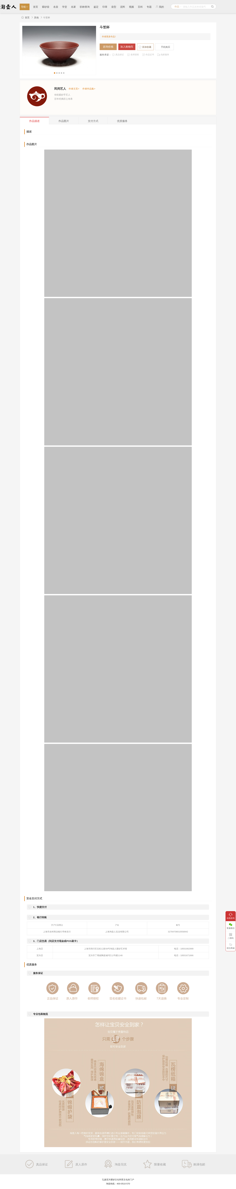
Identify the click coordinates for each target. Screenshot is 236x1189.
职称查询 (85, 6)
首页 (35, 6)
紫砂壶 (45, 6)
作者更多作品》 (109, 36)
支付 (93, 121)
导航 (24, 6)
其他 (36, 17)
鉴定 (96, 6)
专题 (149, 6)
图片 (64, 121)
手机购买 (165, 47)
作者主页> (74, 88)
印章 (104, 6)
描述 (34, 121)
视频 (131, 6)
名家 (73, 6)
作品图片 (31, 144)
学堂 (64, 6)
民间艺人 (60, 88)
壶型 (113, 6)
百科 (140, 6)
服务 (122, 121)
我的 (160, 7)
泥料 (122, 6)
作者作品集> (88, 88)
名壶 (55, 6)
